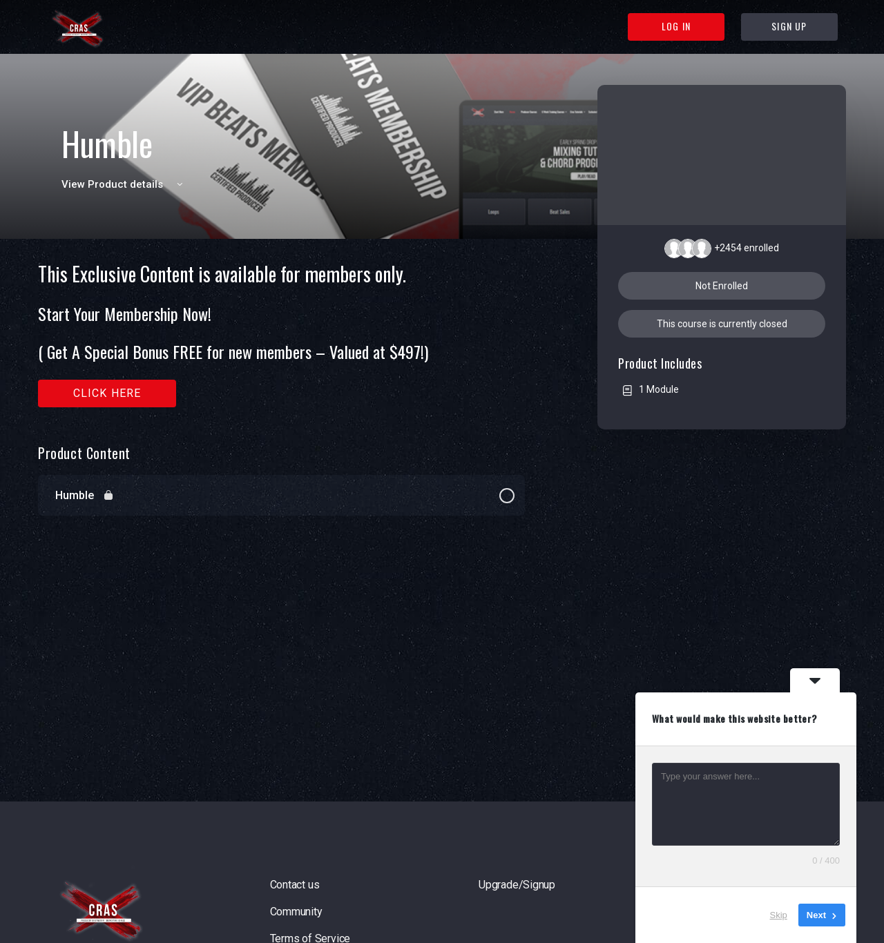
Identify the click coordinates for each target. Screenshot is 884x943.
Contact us (295, 884)
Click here (107, 393)
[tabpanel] (281, 335)
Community (296, 911)
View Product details (124, 184)
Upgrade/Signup (517, 884)
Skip (778, 915)
